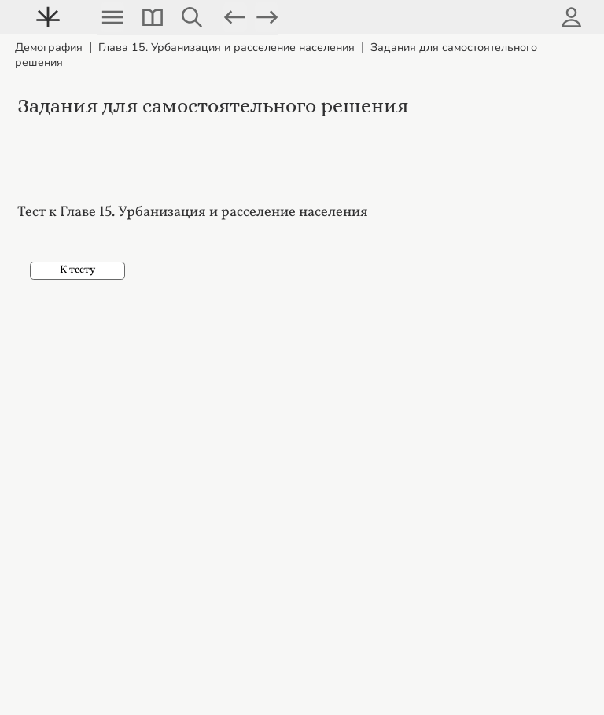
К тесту (77, 269)
